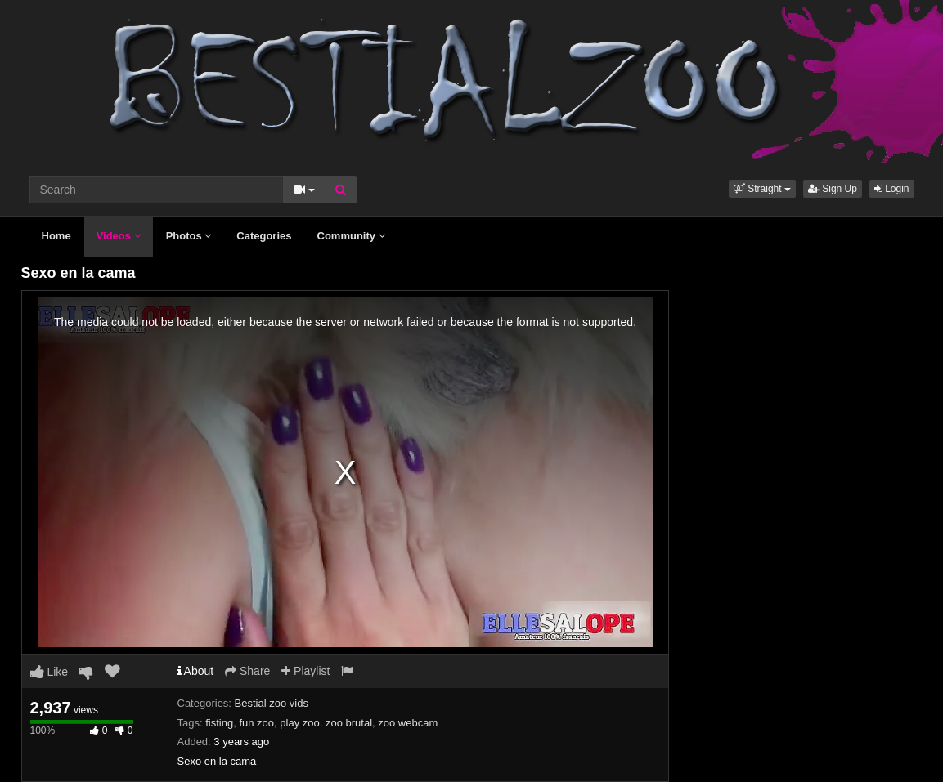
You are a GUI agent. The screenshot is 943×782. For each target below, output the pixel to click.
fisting (219, 723)
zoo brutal (349, 723)
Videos (119, 236)
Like (49, 671)
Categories (263, 236)
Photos (189, 236)
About (195, 670)
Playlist (305, 670)
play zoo (299, 723)
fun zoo (256, 723)
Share (247, 670)
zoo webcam (408, 723)
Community (351, 236)
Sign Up (832, 188)
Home (56, 236)
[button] (762, 189)
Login (891, 188)
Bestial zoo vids (271, 703)
